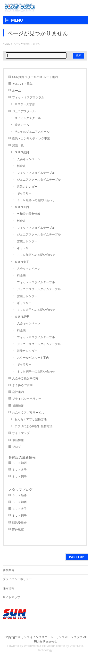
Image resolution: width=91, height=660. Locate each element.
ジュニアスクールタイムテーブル (39, 179)
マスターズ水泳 (25, 104)
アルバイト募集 (22, 84)
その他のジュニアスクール (32, 131)
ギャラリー (24, 193)
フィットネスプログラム (28, 97)
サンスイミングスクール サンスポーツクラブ (51, 637)
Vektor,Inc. (77, 646)
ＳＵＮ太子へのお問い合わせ (36, 310)
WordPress (31, 646)
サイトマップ (21, 433)
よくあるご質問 (22, 385)
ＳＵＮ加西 (22, 207)
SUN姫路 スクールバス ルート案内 (35, 77)
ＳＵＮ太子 (22, 262)
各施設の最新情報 (28, 214)
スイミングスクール (28, 118)
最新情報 (18, 440)
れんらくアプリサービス (28, 412)
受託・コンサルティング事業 (31, 138)
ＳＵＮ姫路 (22, 152)
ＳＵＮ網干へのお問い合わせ (36, 371)
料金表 (21, 166)
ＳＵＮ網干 (22, 316)
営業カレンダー (27, 186)
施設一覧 (18, 145)
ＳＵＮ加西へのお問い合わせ (36, 255)
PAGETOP (76, 556)
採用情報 (18, 406)
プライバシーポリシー (26, 398)
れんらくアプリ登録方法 (31, 419)
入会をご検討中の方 (25, 378)
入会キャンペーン (28, 159)
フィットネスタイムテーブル (36, 172)
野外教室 (18, 529)
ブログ (16, 447)
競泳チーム (22, 125)
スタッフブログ (20, 490)
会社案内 (18, 392)
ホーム (16, 90)
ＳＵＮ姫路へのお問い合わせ (36, 200)
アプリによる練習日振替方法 (33, 426)
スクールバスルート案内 (33, 357)
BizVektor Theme (53, 646)
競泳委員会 (19, 522)
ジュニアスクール (23, 111)
